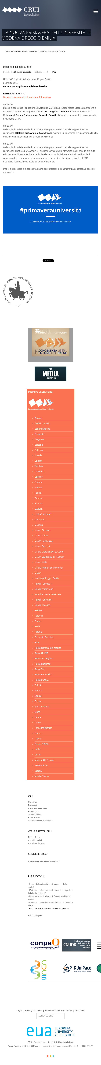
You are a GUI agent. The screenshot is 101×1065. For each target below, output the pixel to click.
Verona (38, 771)
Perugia (38, 631)
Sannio (38, 696)
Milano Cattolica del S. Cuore (49, 551)
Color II (50, 1056)
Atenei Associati (35, 840)
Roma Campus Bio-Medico (48, 648)
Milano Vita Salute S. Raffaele (49, 557)
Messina (39, 525)
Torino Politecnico (43, 728)
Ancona (38, 418)
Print (54, 72)
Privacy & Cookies (33, 1010)
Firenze (38, 487)
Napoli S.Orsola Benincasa (48, 594)
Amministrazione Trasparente (40, 821)
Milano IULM (41, 562)
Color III (53, 1056)
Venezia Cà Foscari (44, 760)
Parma (38, 621)
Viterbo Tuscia (42, 776)
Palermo (39, 615)
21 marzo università (22, 72)
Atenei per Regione (36, 843)
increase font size (47, 71)
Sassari (38, 701)
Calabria (39, 466)
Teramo (38, 717)
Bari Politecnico (42, 429)
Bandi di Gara (34, 817)
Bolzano (39, 450)
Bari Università (42, 423)
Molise (38, 573)
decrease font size (44, 71)
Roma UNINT (41, 653)
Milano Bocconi (42, 546)
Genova (38, 498)
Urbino (38, 749)
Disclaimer (80, 1010)
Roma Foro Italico (43, 674)
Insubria (39, 503)
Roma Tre (39, 669)
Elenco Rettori (34, 837)
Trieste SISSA (41, 744)
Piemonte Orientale (44, 637)
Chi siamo (32, 802)
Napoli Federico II (43, 583)
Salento (38, 685)
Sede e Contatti (34, 814)
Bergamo (39, 439)
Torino (38, 722)
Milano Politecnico (44, 541)
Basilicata (39, 434)
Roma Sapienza (42, 664)
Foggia (38, 493)
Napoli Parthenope (44, 589)
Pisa (37, 642)
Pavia (37, 626)
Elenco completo (35, 915)
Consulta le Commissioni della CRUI (43, 862)
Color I (47, 1056)
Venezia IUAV (41, 765)
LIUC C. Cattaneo (43, 514)
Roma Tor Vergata (44, 658)
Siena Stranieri (42, 706)
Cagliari (38, 461)
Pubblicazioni (34, 811)
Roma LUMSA (42, 680)
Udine (37, 754)
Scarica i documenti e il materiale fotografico (27, 97)
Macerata (39, 519)
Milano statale (41, 535)
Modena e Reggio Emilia (47, 578)
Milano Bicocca (42, 530)
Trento (38, 733)
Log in (19, 1010)
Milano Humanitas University (49, 567)
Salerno (38, 690)
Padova (38, 610)
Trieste (38, 738)
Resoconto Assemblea (37, 808)
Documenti (32, 805)
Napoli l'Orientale (43, 599)
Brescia (38, 455)
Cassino (39, 477)
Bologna (39, 445)
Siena (37, 712)
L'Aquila (38, 509)
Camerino (39, 471)
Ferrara (38, 482)
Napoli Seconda (42, 605)
